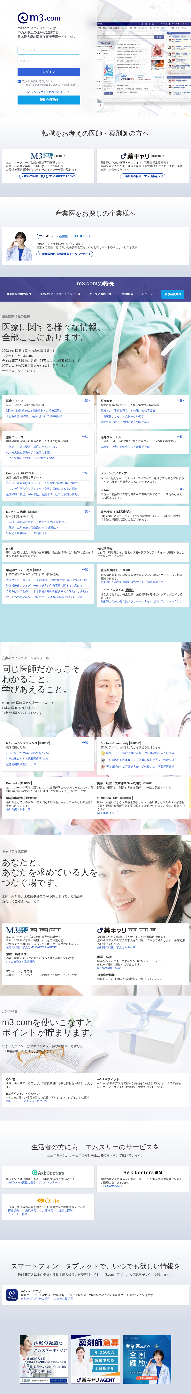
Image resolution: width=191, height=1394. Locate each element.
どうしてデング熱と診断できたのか (28, 753)
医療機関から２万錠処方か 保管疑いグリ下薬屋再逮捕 (140, 766)
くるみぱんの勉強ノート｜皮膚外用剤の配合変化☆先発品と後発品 (47, 591)
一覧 (86, 400)
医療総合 (12, 1210)
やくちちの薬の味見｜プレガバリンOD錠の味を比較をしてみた (45, 596)
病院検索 (29, 1210)
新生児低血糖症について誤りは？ (26, 533)
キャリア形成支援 (100, 294)
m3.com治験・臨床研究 (20, 961)
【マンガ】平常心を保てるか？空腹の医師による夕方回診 (41, 488)
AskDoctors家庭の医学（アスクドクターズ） (34, 1182)
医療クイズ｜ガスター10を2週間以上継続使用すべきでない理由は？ (48, 579)
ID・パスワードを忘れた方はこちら (49, 91)
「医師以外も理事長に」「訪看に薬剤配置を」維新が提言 (141, 759)
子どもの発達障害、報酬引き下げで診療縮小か (34, 416)
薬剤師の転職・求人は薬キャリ (116, 947)
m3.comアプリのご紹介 (35, 1298)
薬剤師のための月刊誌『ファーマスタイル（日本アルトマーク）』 (141, 601)
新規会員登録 (173, 294)
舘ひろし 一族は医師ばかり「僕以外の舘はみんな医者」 (141, 753)
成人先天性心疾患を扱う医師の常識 (28, 452)
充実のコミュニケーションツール (60, 294)
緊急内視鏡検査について (21, 764)
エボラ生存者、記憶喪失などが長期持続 (125, 446)
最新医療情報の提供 (19, 294)
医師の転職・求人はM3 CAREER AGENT (31, 947)
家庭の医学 (65, 1210)
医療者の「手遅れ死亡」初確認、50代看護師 (128, 410)
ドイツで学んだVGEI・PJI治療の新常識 (30, 458)
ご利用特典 (126, 294)
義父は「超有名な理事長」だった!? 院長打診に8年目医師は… (43, 483)
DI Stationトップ (107, 812)
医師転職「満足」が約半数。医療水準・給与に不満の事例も (43, 494)
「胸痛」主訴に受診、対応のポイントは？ (32, 446)
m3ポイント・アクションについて (27, 1101)
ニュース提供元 (63, 1298)
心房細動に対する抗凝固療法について (29, 758)
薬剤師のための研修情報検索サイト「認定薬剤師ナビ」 (135, 581)
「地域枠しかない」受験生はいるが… (124, 416)
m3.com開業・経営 (109, 968)
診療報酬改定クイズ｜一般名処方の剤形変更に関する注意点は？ (45, 585)
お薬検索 (46, 1210)
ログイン (147, 294)
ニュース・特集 (16, 1214)
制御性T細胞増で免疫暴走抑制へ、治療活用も (34, 410)
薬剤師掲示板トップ (18, 809)
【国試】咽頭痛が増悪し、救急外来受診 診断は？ (36, 521)
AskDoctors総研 (111, 1186)
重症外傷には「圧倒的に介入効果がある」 (126, 421)
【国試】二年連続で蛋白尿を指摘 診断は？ (32, 527)
